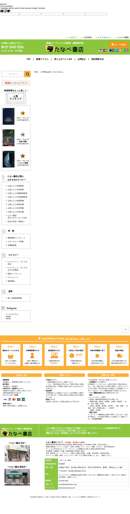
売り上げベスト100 (63, 59)
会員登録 (88, 37)
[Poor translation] (7, 11)
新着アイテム (42, 59)
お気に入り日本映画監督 (17, 197)
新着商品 (11, 281)
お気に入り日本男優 (16, 208)
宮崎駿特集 (12, 245)
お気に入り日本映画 (16, 190)
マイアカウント (104, 37)
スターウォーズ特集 (16, 241)
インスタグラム (12, 314)
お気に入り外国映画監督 (17, 193)
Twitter (8, 317)
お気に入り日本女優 (16, 212)
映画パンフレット (15, 274)
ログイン (73, 37)
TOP (28, 59)
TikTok (8, 319)
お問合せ (81, 59)
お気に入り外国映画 (16, 186)
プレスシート (13, 277)
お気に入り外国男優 (16, 201)
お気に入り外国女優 (16, 204)
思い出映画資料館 (15, 298)
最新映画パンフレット (16, 238)
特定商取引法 (97, 59)
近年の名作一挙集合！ (16, 221)
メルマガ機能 (123, 37)
